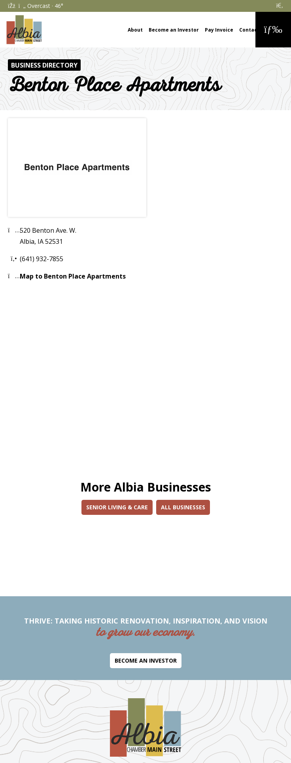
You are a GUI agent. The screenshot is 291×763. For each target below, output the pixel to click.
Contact (249, 29)
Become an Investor (174, 29)
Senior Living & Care (117, 507)
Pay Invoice (219, 29)
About (135, 29)
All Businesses (183, 507)
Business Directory (44, 65)
